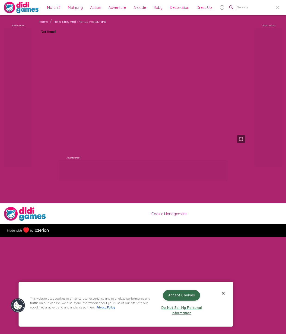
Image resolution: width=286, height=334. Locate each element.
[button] (52, 7)
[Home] (21, 7)
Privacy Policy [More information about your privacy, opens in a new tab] (105, 307)
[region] (126, 304)
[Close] (223, 293)
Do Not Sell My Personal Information (181, 310)
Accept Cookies (181, 295)
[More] (143, 231)
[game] (143, 86)
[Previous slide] (38, 276)
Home (43, 21)
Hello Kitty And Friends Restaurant (80, 21)
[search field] (261, 7)
